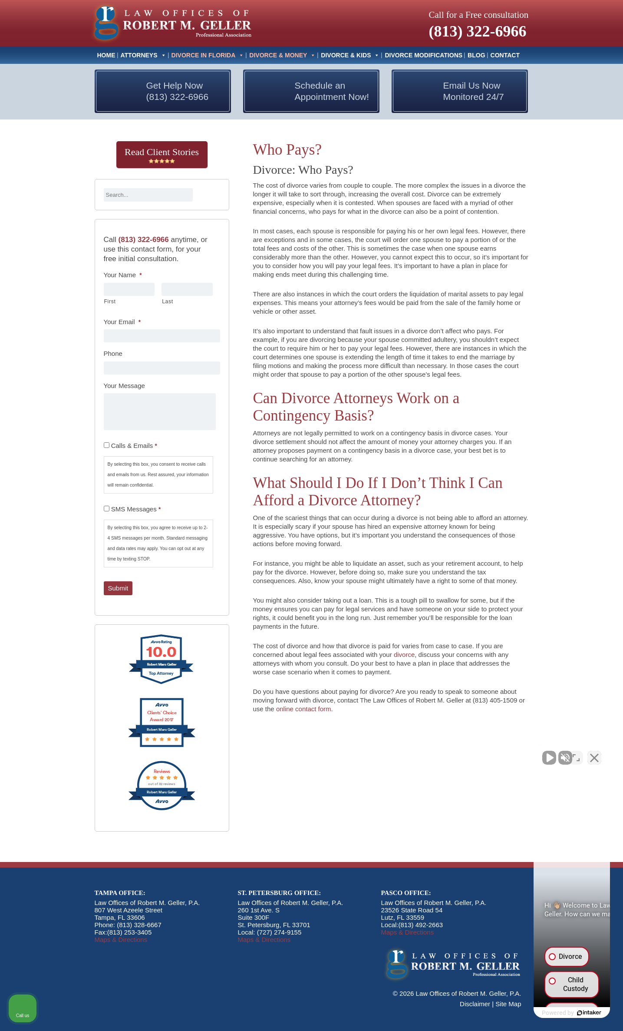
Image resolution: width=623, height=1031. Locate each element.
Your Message (124, 385)
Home (106, 55)
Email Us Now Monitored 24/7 (473, 91)
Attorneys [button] (143, 55)
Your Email (122, 321)
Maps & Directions (121, 939)
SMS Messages (136, 509)
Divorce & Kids (350, 55)
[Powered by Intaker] (549, 1012)
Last (167, 301)
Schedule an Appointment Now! (332, 91)
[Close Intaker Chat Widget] (594, 753)
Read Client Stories (162, 155)
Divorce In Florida (207, 55)
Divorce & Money (282, 55)
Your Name (123, 274)
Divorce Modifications (423, 55)
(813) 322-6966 (478, 31)
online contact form (303, 709)
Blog (476, 55)
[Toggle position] (576, 753)
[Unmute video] (469, 753)
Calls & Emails (134, 445)
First (110, 301)
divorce (404, 654)
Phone (113, 353)
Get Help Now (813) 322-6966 (177, 91)
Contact (505, 55)
